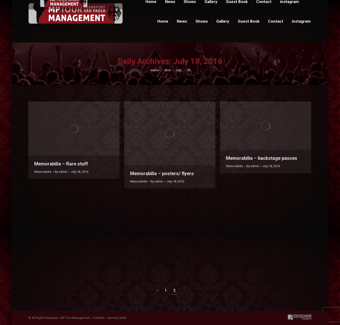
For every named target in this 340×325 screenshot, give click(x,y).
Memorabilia (42, 171)
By (61, 171)
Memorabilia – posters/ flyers (162, 173)
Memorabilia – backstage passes (261, 158)
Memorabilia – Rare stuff (61, 164)
